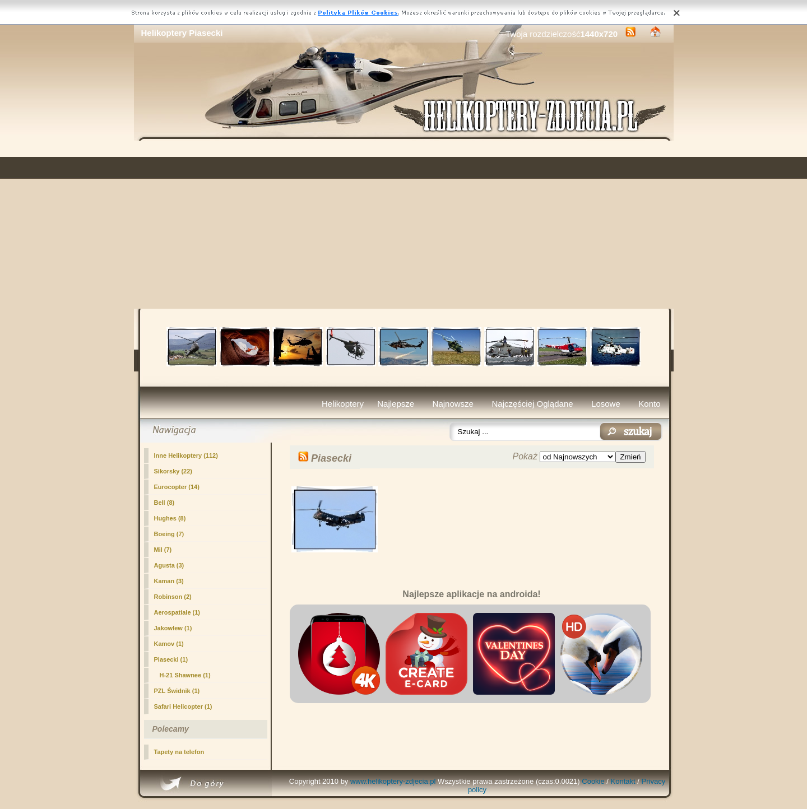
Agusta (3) (169, 565)
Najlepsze (395, 403)
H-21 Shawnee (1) (185, 675)
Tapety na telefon (179, 751)
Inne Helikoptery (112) (186, 455)
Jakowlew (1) (173, 628)
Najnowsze (453, 403)
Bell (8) (164, 502)
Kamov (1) (169, 643)
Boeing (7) (169, 534)
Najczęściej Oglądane (532, 403)
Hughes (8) (170, 518)
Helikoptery (343, 403)
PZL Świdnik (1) (177, 690)
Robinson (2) (173, 596)
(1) (171, 659)
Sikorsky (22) (173, 471)
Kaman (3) (169, 581)
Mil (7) (163, 549)
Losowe (605, 403)
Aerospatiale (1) (177, 612)
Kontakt (623, 781)
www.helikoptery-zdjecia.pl (392, 781)
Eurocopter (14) (177, 486)
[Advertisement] (404, 224)
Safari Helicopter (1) (183, 706)
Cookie (593, 781)
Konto (649, 403)
